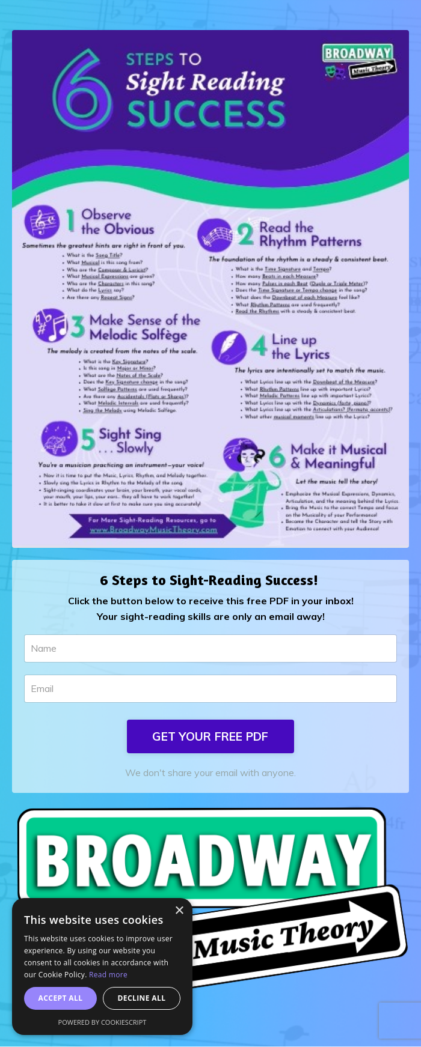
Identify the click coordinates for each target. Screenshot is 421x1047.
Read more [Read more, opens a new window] (108, 975)
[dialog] (102, 966)
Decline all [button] (142, 998)
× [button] (178, 910)
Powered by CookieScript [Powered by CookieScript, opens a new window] (102, 1022)
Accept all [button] (60, 998)
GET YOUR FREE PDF (210, 736)
